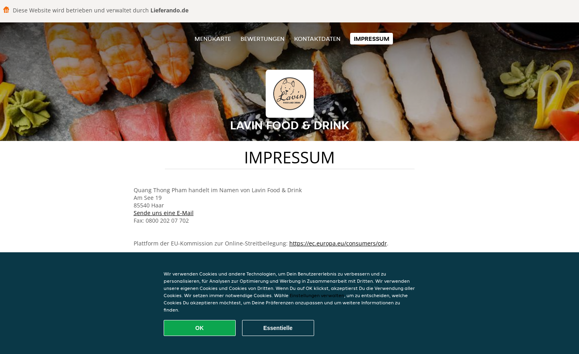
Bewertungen (262, 38)
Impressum (371, 38)
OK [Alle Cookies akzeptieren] (199, 328)
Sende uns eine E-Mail (164, 213)
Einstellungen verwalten (317, 295)
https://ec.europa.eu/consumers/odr (338, 243)
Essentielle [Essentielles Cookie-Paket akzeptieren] (278, 328)
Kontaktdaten (317, 38)
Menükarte (212, 38)
